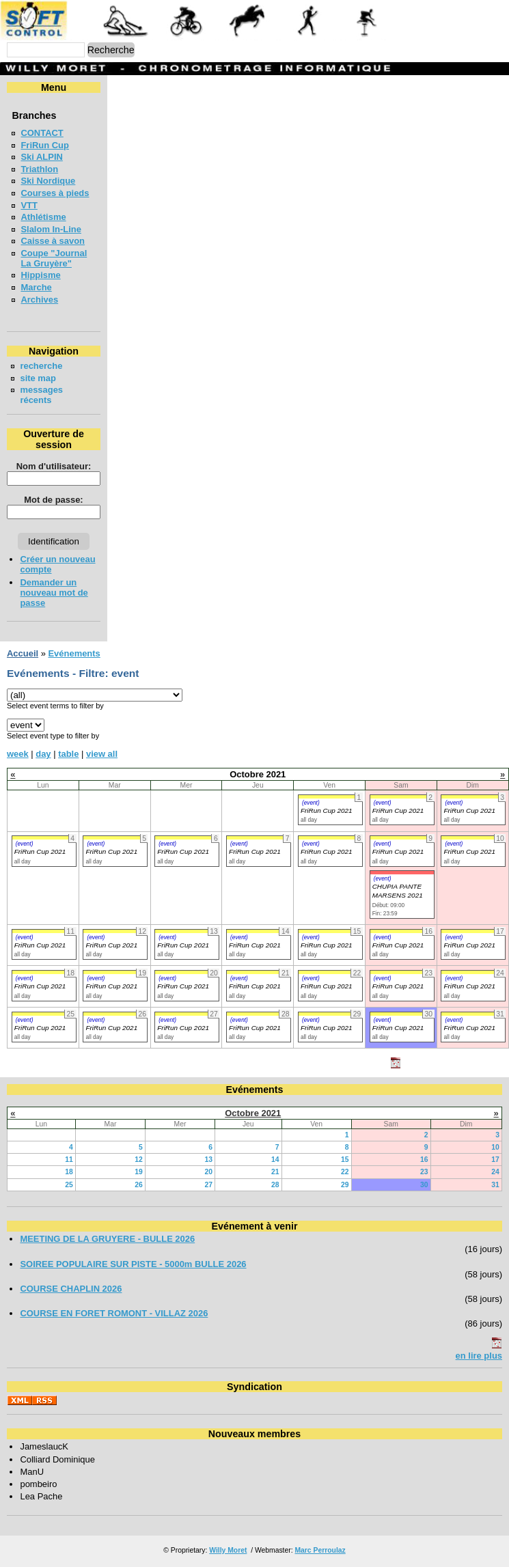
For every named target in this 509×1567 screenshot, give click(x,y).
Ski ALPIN (41, 157)
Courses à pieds (54, 193)
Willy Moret (228, 1550)
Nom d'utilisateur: (54, 466)
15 (345, 1159)
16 (424, 1159)
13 (208, 1159)
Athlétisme (43, 217)
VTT (28, 205)
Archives (39, 299)
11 (69, 1159)
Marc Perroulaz (319, 1550)
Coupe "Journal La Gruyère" (53, 258)
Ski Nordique (47, 181)
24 (495, 1172)
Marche (35, 287)
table (68, 754)
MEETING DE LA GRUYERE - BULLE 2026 (107, 1239)
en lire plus (479, 1355)
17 (495, 1159)
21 (275, 1172)
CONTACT (41, 133)
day (43, 754)
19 (139, 1172)
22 (345, 1172)
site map (38, 378)
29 (345, 1185)
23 (424, 1172)
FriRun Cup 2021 (327, 810)
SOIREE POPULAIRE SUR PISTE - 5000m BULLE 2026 (133, 1264)
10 (495, 1147)
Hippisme (40, 275)
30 (424, 1185)
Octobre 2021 (253, 1113)
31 (495, 1185)
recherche (41, 366)
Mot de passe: (53, 500)
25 (69, 1185)
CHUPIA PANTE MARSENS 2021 (397, 891)
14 (275, 1159)
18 (69, 1172)
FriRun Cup (44, 145)
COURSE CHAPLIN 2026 (71, 1289)
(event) (311, 802)
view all (102, 754)
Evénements (74, 653)
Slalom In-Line (50, 229)
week (18, 754)
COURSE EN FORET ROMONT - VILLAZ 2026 (114, 1313)
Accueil (22, 653)
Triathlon (39, 169)
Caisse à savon (52, 241)
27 (208, 1185)
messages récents (41, 395)
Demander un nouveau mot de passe (53, 592)
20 (208, 1172)
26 (139, 1185)
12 (139, 1159)
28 (275, 1185)
